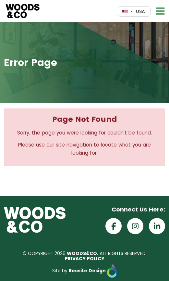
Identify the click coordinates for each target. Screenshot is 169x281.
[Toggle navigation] (160, 11)
